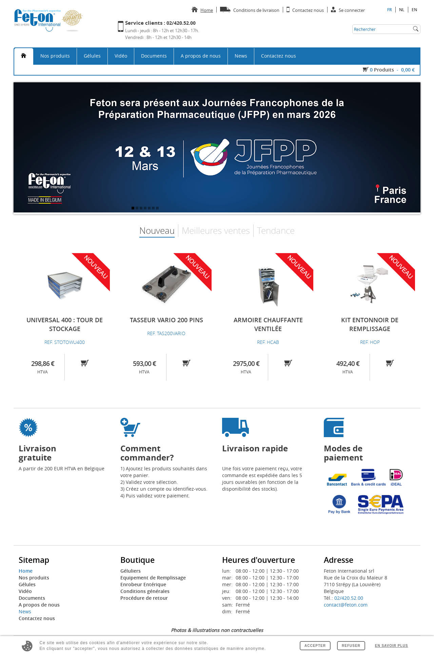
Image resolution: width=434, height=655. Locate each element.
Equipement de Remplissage (153, 577)
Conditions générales (145, 591)
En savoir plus (391, 646)
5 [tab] (150, 209)
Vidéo (121, 56)
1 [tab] (134, 209)
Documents (154, 56)
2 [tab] (138, 209)
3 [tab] (142, 209)
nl (402, 10)
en (414, 10)
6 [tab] (154, 209)
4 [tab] (146, 209)
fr (389, 10)
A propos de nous (201, 56)
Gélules (92, 56)
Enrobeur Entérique (143, 584)
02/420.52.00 (348, 598)
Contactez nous (278, 56)
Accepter (315, 646)
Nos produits (55, 56)
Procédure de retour (144, 598)
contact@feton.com (346, 604)
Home (26, 571)
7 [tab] (158, 209)
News (241, 56)
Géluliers (130, 571)
